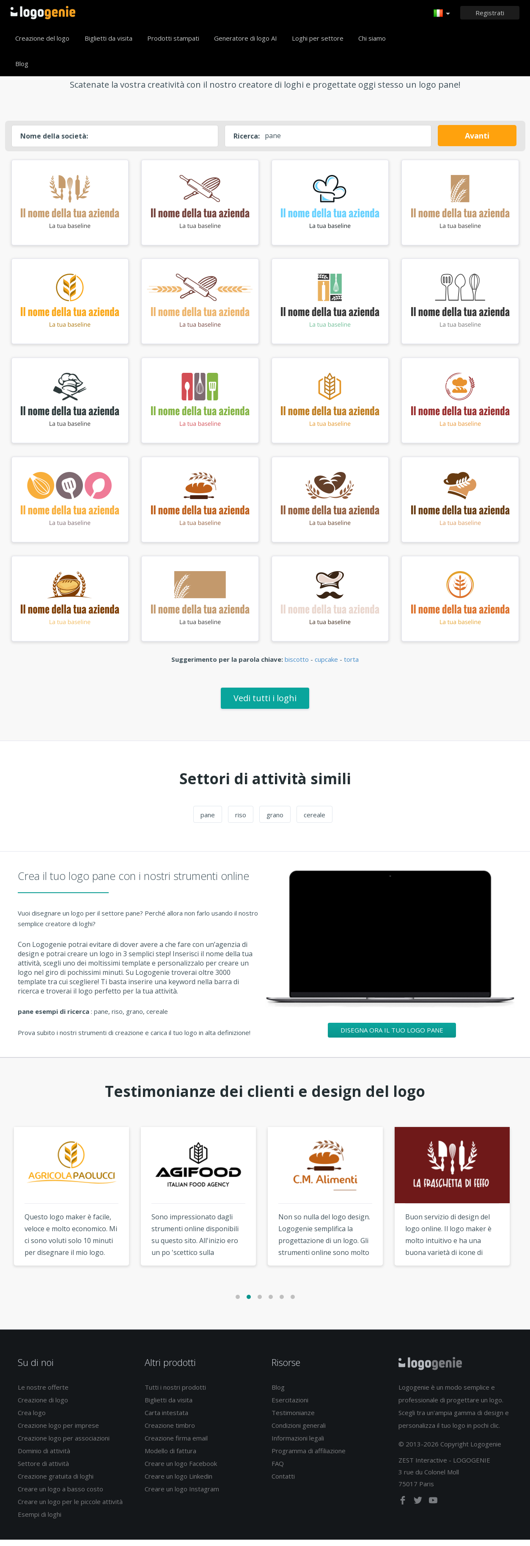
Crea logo (32, 1419)
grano (274, 821)
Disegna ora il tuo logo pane (392, 1036)
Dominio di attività (44, 1457)
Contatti (283, 1482)
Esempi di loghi (39, 1520)
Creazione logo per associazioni (64, 1444)
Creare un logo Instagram (182, 1495)
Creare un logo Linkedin (178, 1482)
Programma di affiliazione (309, 1457)
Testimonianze (293, 1419)
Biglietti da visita (108, 38)
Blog (21, 63)
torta (351, 666)
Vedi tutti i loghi (265, 704)
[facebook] (403, 1508)
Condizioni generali (299, 1431)
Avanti (477, 135)
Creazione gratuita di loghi (55, 1482)
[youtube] (433, 1508)
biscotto (297, 666)
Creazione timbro (170, 1431)
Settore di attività (43, 1470)
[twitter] (419, 1508)
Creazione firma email (176, 1444)
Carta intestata (166, 1419)
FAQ (278, 1470)
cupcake (326, 666)
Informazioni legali (298, 1444)
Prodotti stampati (173, 38)
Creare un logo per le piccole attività (70, 1508)
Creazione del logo (42, 38)
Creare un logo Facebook (181, 1470)
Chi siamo (372, 38)
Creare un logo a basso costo (60, 1495)
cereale (314, 821)
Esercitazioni (290, 1406)
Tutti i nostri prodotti (175, 1393)
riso (240, 821)
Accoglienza (43, 12)
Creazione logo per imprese (58, 1431)
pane (207, 821)
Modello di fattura (170, 1457)
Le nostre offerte (43, 1393)
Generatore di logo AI (245, 38)
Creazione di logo (43, 1406)
